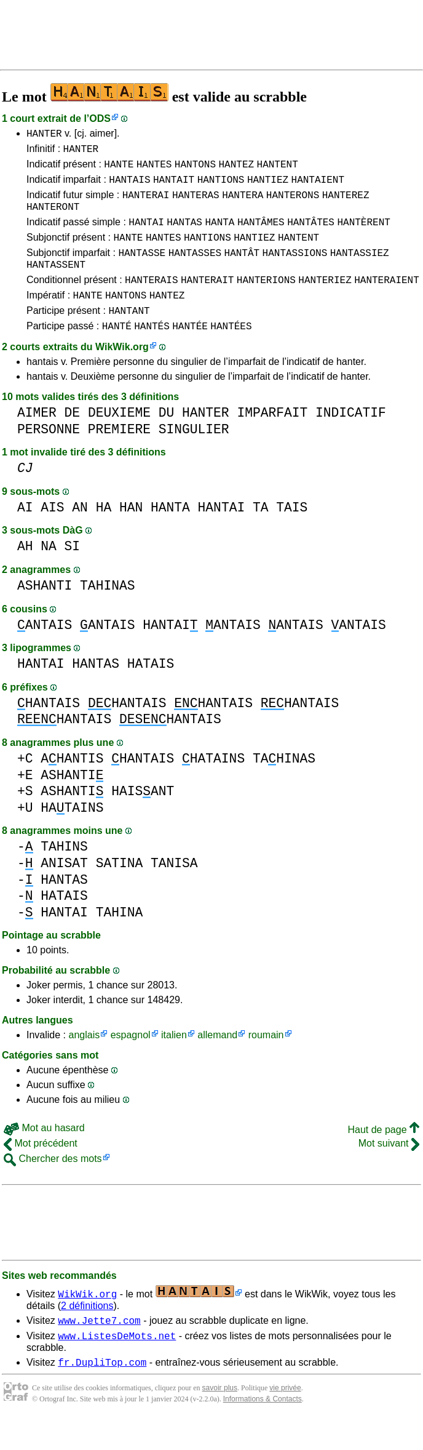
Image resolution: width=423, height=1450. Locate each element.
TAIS (291, 533)
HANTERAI (146, 203)
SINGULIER (194, 455)
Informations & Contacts (262, 1430)
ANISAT (64, 889)
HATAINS (213, 784)
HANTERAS (195, 203)
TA (261, 533)
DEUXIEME (119, 438)
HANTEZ (236, 169)
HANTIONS (221, 186)
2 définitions (87, 1331)
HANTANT (128, 334)
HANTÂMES (261, 234)
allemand (217, 1060)
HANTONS (195, 169)
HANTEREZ (346, 203)
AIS (52, 533)
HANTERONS (292, 203)
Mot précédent (40, 1169)
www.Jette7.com (99, 1348)
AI (25, 533)
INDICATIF (350, 438)
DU (167, 438)
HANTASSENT (55, 282)
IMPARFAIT (272, 438)
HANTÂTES (310, 234)
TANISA (174, 889)
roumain (266, 1060)
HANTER (44, 135)
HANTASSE (141, 269)
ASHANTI (44, 611)
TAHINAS (107, 611)
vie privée (285, 1419)
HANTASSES (194, 269)
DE (73, 438)
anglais (84, 1060)
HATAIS (151, 690)
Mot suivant (388, 1169)
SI (73, 572)
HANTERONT (52, 217)
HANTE (118, 169)
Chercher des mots (53, 1184)
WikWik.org (122, 372)
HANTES (154, 169)
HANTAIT (173, 186)
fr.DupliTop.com (102, 1393)
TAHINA (119, 938)
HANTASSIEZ (359, 269)
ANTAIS (44, 651)
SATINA (119, 889)
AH (25, 572)
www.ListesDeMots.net (117, 1365)
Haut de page (383, 1155)
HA (104, 533)
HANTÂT (242, 269)
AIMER (37, 438)
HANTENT (277, 169)
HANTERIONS (266, 299)
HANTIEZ (267, 186)
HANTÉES (230, 351)
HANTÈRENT (363, 234)
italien (174, 1060)
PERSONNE (48, 455)
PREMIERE (119, 455)
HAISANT (142, 817)
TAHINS (64, 872)
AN (80, 533)
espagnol (131, 1060)
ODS (100, 118)
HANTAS (184, 234)
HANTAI (146, 234)
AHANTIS (72, 784)
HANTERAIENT (386, 299)
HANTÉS (152, 351)
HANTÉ (117, 351)
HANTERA (242, 203)
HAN (131, 533)
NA (49, 572)
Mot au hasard (44, 1153)
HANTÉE (190, 351)
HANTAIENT (317, 186)
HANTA (219, 234)
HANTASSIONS (295, 269)
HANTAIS (129, 186)
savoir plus (219, 1419)
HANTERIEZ (324, 299)
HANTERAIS (151, 299)
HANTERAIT (207, 299)
